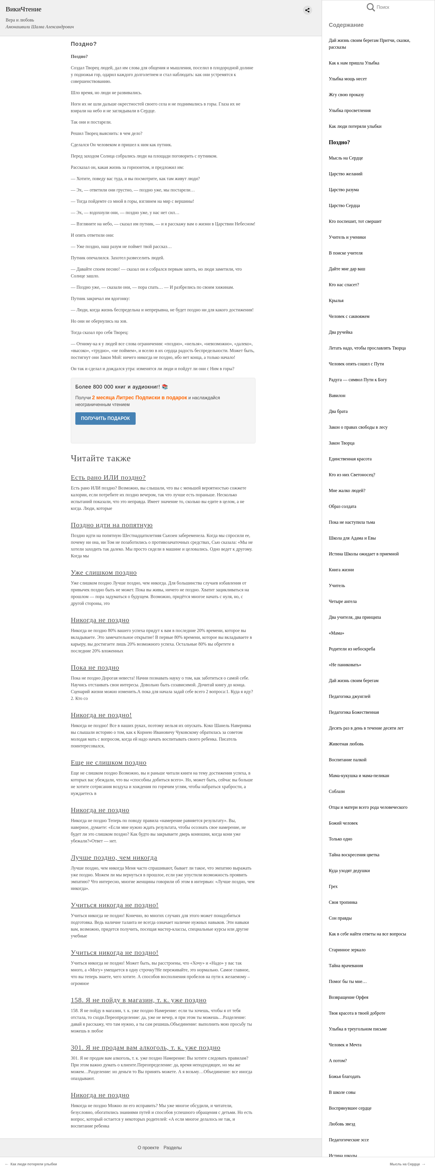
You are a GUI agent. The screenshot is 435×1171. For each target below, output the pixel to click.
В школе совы (342, 1092)
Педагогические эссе (349, 1139)
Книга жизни (341, 569)
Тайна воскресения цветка (354, 854)
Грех (333, 886)
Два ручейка (341, 332)
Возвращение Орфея (348, 997)
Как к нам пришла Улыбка (354, 63)
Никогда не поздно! (101, 715)
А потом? (338, 1060)
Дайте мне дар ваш (347, 268)
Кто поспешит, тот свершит (355, 221)
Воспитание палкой (347, 759)
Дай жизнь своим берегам (354, 680)
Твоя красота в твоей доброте (357, 1013)
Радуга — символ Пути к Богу (358, 379)
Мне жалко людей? (347, 490)
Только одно (340, 838)
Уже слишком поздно (104, 572)
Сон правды (340, 918)
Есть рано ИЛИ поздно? (108, 477)
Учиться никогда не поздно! (115, 905)
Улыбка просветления (350, 110)
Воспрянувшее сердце (350, 1108)
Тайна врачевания (346, 965)
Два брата (338, 411)
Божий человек (343, 823)
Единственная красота (350, 458)
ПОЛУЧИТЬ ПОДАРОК (105, 418)
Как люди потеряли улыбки (355, 126)
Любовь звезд (342, 1124)
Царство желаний (345, 173)
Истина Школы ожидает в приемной (364, 553)
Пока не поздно (95, 667)
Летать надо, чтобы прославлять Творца (367, 348)
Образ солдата (342, 506)
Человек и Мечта (345, 1044)
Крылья (336, 300)
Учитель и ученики (347, 237)
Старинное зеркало (347, 949)
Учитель (337, 585)
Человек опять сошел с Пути (356, 363)
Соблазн (337, 791)
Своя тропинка (343, 902)
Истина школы (343, 1155)
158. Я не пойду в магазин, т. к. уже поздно (138, 1000)
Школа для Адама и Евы (352, 538)
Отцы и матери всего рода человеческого (368, 807)
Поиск (377, 7)
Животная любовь (346, 743)
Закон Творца (342, 443)
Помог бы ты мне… (348, 981)
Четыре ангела (343, 601)
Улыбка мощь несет (348, 78)
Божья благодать (345, 1076)
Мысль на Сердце (346, 158)
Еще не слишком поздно (109, 762)
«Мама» (336, 633)
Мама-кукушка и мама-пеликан (359, 775)
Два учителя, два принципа (355, 617)
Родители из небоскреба (352, 648)
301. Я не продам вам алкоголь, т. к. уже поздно (146, 1047)
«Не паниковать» (345, 664)
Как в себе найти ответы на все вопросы (367, 933)
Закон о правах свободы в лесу (358, 427)
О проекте (148, 1147)
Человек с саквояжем (349, 316)
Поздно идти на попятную (112, 525)
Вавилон (337, 395)
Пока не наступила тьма (352, 522)
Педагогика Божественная (354, 712)
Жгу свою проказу (346, 94)
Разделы (172, 1147)
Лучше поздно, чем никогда (114, 857)
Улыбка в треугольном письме (358, 1028)
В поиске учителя (345, 253)
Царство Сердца (344, 205)
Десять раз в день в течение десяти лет (366, 728)
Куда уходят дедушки (349, 870)
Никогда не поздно (100, 620)
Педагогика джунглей (349, 696)
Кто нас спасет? (344, 284)
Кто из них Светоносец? (352, 474)
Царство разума (344, 189)
